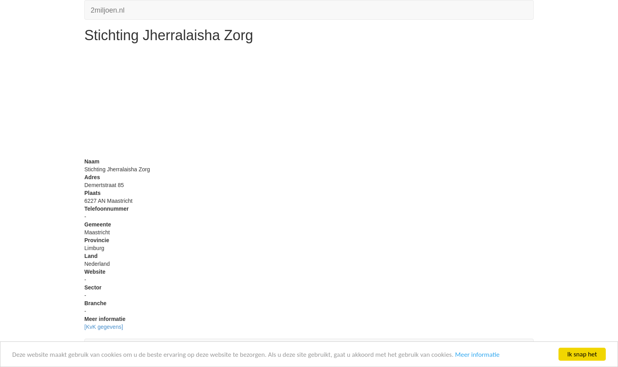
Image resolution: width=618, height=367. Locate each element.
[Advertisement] (309, 102)
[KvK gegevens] (103, 327)
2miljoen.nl (108, 9)
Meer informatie (477, 354)
